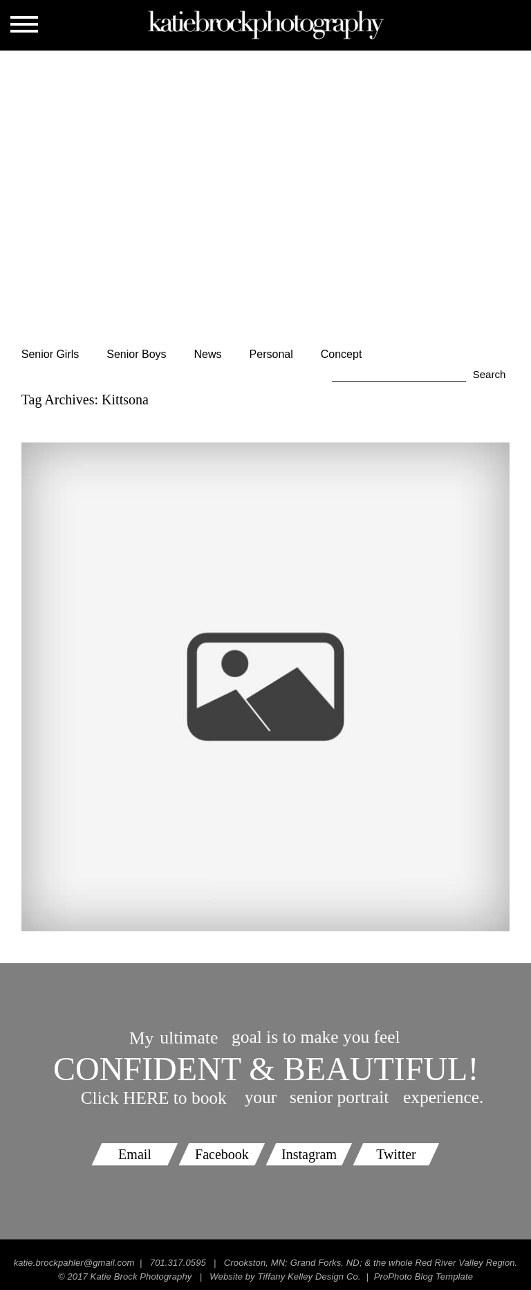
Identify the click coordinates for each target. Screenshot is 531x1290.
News (208, 354)
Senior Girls (50, 354)
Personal (271, 354)
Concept (341, 354)
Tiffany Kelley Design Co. (308, 1276)
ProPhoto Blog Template (423, 1276)
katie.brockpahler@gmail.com (74, 1262)
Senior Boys (136, 354)
